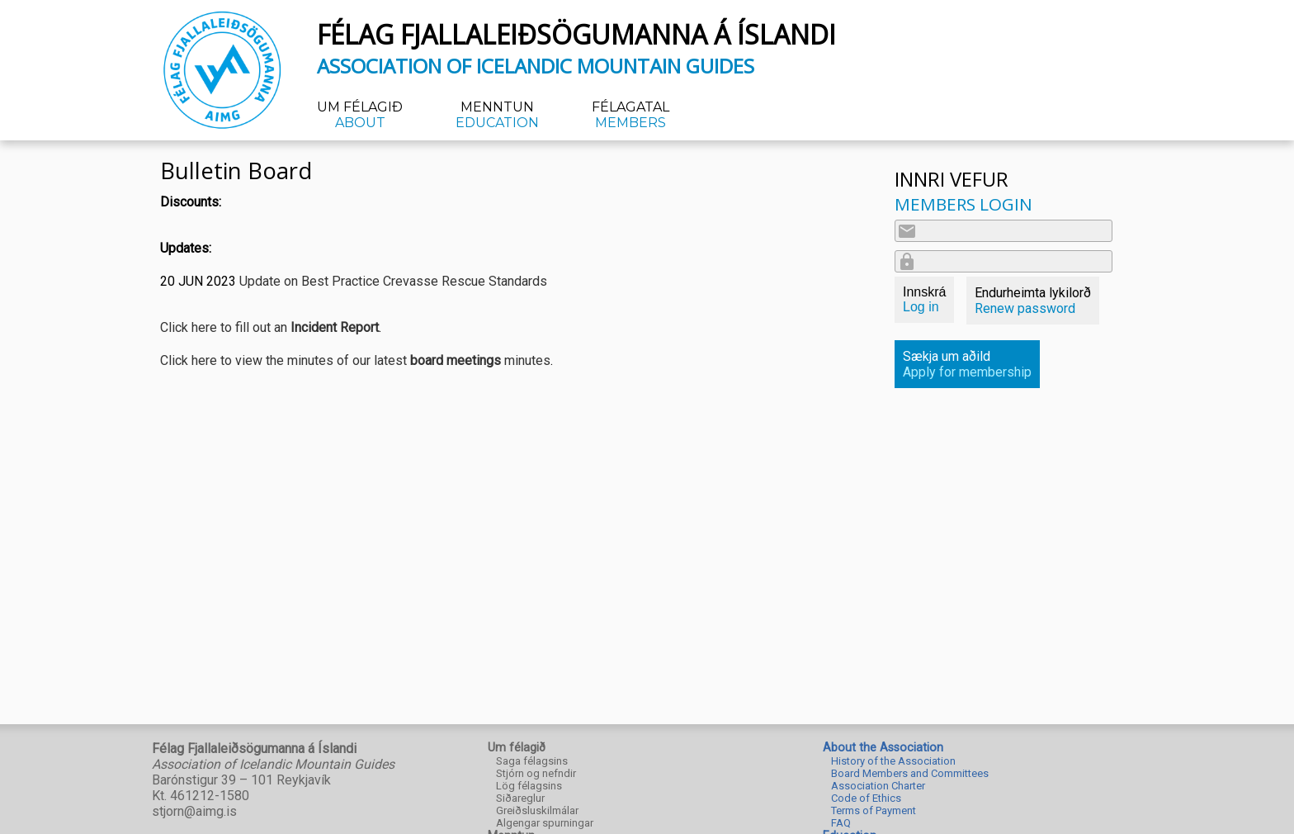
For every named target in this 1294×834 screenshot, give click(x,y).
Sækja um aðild (967, 364)
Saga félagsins (532, 761)
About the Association (883, 748)
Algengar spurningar (544, 823)
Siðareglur (520, 798)
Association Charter (878, 786)
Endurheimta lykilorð (1033, 300)
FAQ (841, 823)
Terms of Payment (873, 810)
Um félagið (360, 114)
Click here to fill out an (269, 327)
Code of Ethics (866, 798)
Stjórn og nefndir (536, 773)
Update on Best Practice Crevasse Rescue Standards (393, 281)
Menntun (497, 114)
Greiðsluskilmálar (537, 810)
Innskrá (924, 299)
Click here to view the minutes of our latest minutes (355, 360)
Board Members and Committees (910, 773)
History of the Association (893, 761)
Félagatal (630, 114)
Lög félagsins (529, 786)
